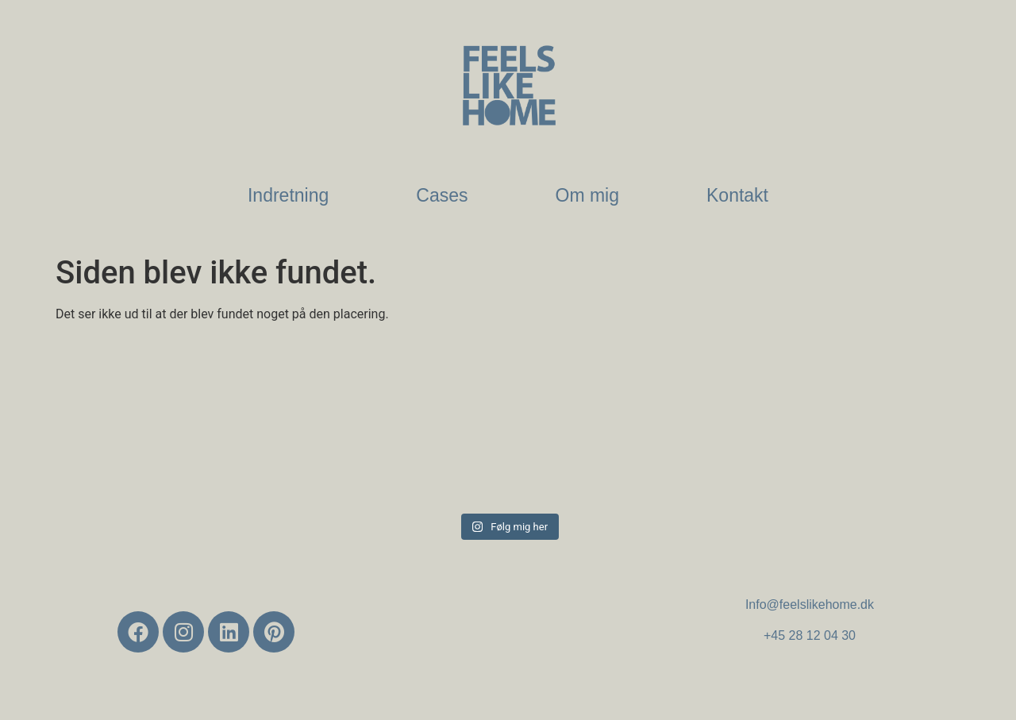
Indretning (288, 195)
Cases (442, 195)
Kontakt (737, 195)
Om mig (588, 195)
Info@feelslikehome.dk (809, 604)
